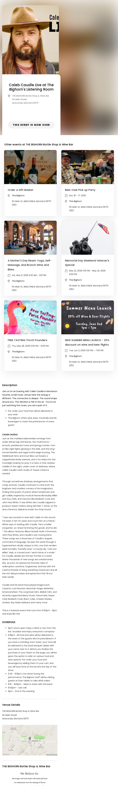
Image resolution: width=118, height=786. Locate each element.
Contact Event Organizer (21, 763)
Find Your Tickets (82, 763)
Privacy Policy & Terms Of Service (53, 763)
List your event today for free (77, 760)
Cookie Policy (100, 763)
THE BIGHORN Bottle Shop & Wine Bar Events (35, 737)
